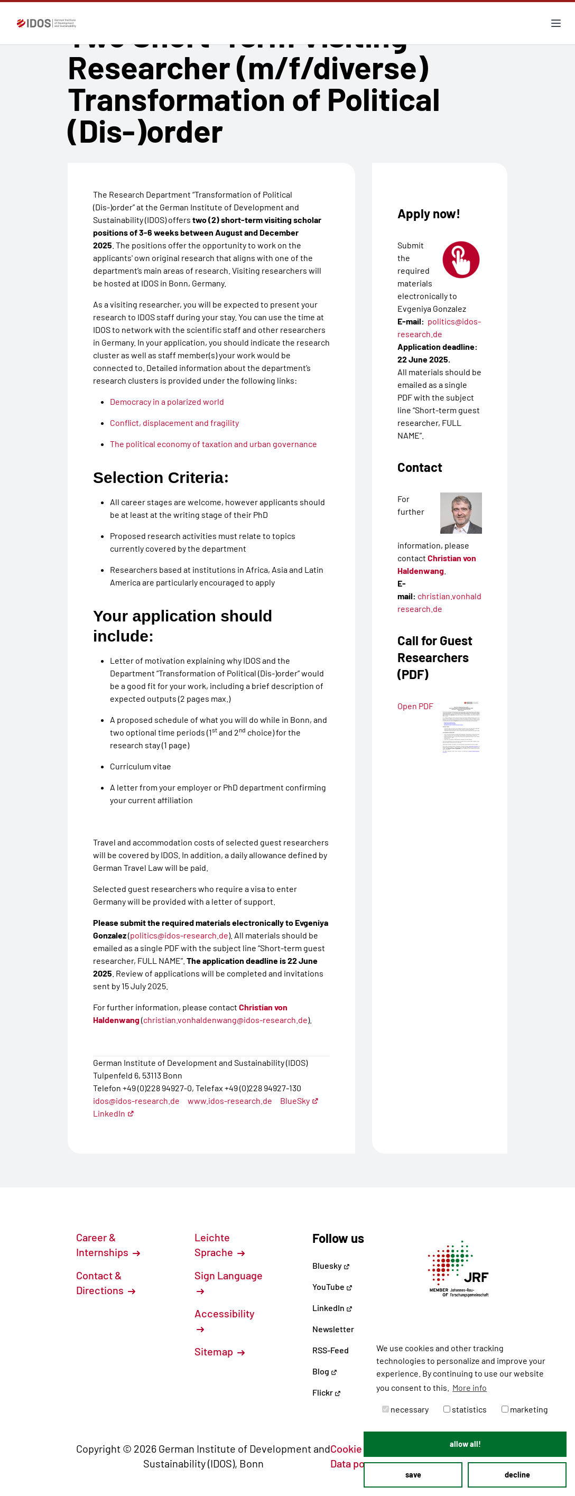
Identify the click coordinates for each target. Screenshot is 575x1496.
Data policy (361, 1463)
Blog (324, 1371)
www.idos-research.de (230, 1100)
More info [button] (469, 1387)
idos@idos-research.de (136, 1100)
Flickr (326, 1392)
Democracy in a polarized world (167, 401)
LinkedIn (113, 1113)
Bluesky (331, 1265)
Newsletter (333, 1329)
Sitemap (219, 1351)
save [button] (413, 1474)
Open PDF (415, 706)
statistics (465, 1409)
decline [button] (517, 1474)
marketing (525, 1409)
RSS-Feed (330, 1350)
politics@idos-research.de (179, 935)
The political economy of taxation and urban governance (213, 444)
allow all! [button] (465, 1443)
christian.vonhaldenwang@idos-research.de (225, 1020)
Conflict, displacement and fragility (174, 422)
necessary (405, 1409)
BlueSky (299, 1100)
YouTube (332, 1286)
